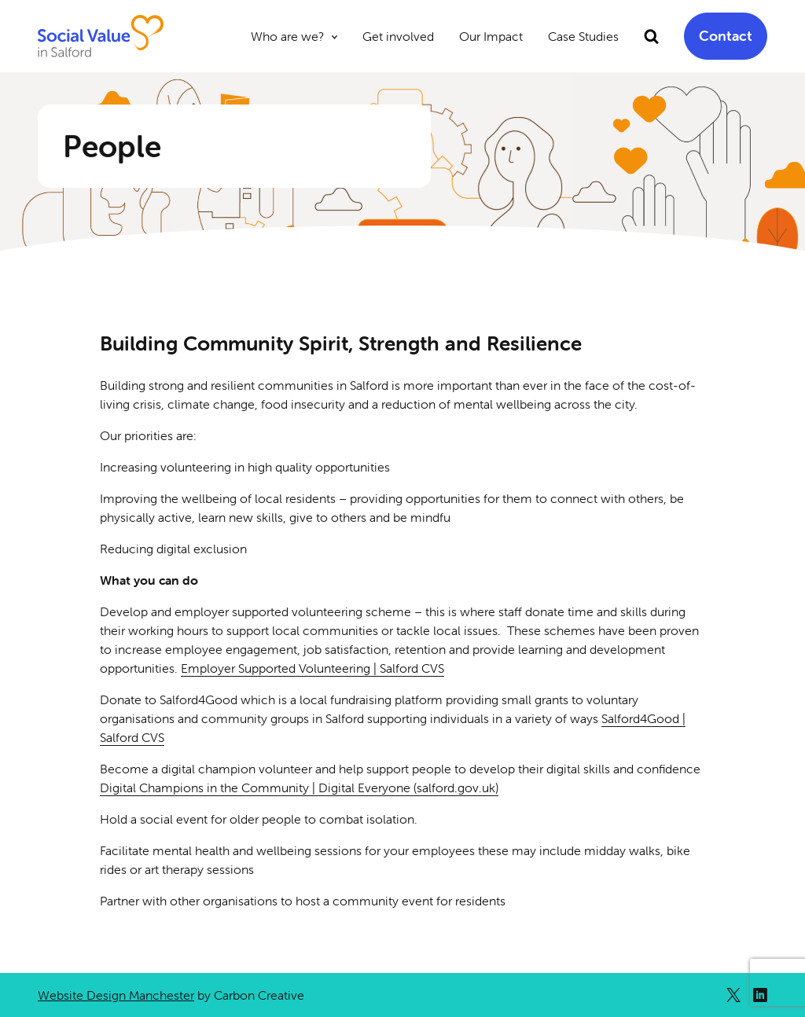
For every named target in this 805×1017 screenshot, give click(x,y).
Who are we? (287, 36)
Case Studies (583, 36)
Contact (725, 36)
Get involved (398, 36)
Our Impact (491, 36)
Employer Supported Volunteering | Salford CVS (312, 668)
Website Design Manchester (116, 995)
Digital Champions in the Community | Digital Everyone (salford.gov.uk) (299, 787)
